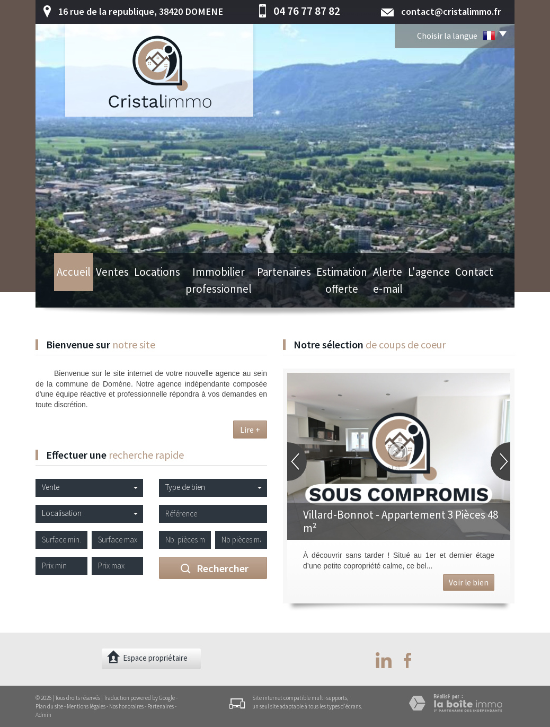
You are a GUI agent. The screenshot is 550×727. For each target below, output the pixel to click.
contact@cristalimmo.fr (451, 11)
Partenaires (276, 291)
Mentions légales (86, 706)
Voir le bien (469, 582)
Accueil (62, 291)
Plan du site (49, 706)
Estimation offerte (335, 291)
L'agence (444, 291)
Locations (140, 291)
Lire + (250, 429)
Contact (486, 291)
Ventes (99, 291)
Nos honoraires (126, 706)
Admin (43, 715)
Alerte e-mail (397, 291)
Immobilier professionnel (207, 291)
